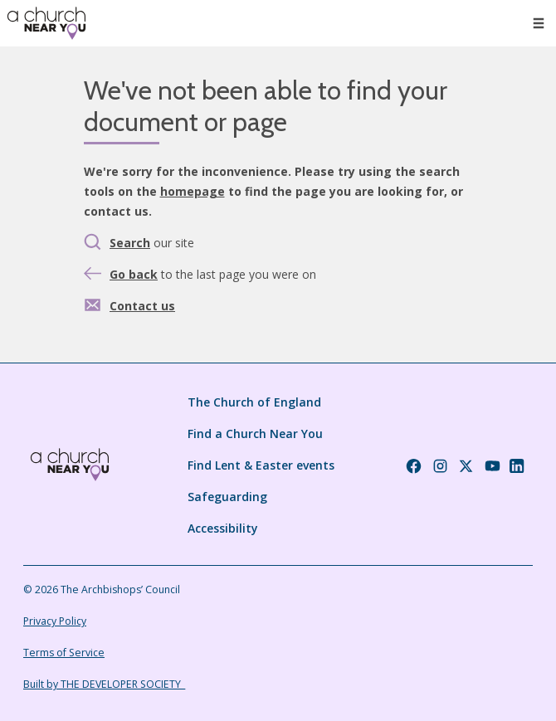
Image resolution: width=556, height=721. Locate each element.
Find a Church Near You (255, 433)
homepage (192, 191)
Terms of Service (64, 652)
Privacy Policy (54, 621)
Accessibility (223, 528)
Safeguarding (227, 496)
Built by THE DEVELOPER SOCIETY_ (104, 684)
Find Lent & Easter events (261, 465)
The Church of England (254, 402)
